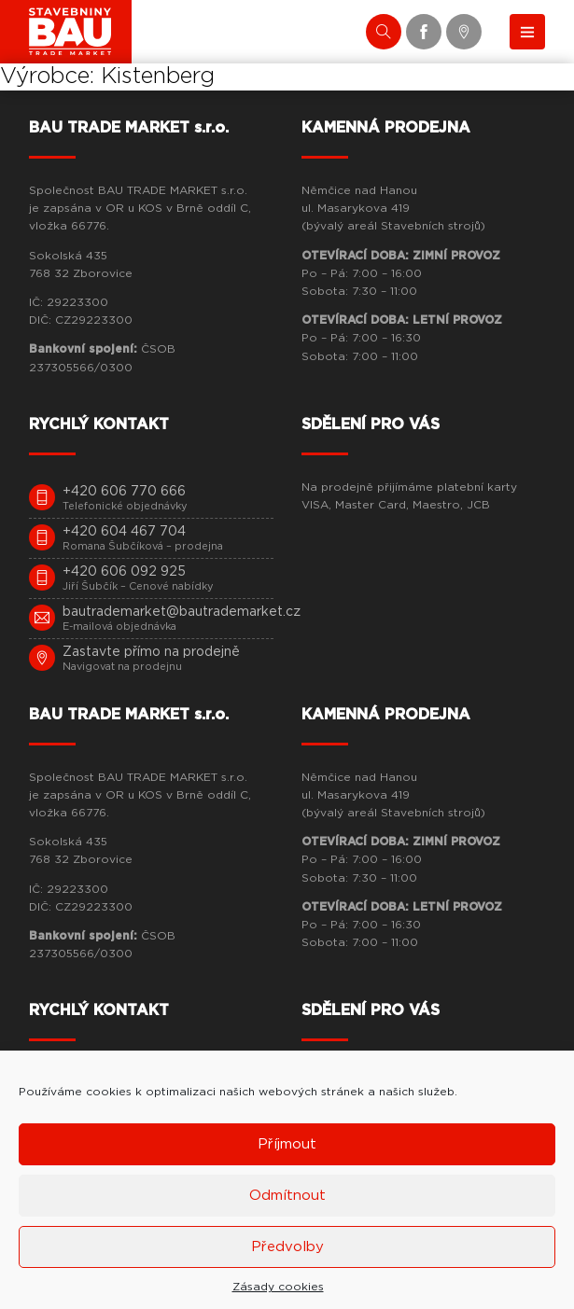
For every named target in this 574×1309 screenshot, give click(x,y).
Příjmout (287, 1144)
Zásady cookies (278, 1286)
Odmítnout (287, 1196)
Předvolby (287, 1247)
